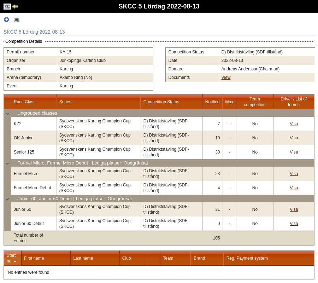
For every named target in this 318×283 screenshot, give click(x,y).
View (226, 77)
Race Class (24, 101)
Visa (294, 123)
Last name (83, 258)
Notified (212, 101)
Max (229, 101)
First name (34, 258)
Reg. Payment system (247, 258)
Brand (199, 258)
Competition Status (161, 101)
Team (168, 258)
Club (126, 258)
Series (65, 101)
